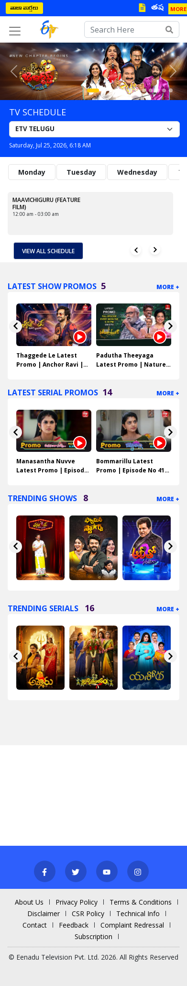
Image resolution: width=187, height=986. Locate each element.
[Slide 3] (110, 90)
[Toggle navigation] (15, 31)
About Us (29, 902)
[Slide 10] (157, 90)
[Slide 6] (130, 90)
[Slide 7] (137, 90)
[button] (14, 71)
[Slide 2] (104, 90)
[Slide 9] (151, 90)
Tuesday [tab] (81, 172)
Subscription (93, 936)
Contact (34, 925)
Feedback (73, 925)
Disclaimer (43, 913)
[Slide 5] (124, 90)
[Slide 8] (144, 90)
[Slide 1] (93, 90)
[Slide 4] (117, 90)
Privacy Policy (76, 902)
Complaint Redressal (132, 925)
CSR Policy (88, 913)
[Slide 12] (171, 90)
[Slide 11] (164, 90)
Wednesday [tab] (137, 172)
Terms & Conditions (141, 902)
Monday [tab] (31, 172)
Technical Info (138, 913)
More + (167, 287)
